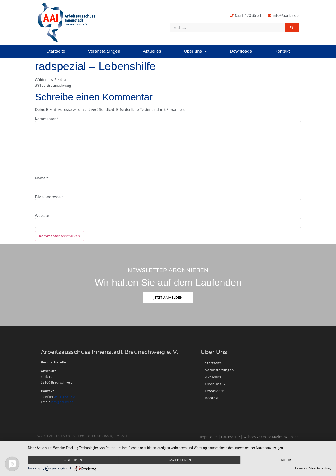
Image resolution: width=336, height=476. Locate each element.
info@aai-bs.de (62, 402)
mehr (286, 460)
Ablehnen (73, 460)
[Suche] (292, 27)
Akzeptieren (179, 460)
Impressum (208, 437)
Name (42, 178)
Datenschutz (230, 437)
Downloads (241, 51)
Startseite (55, 51)
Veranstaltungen (104, 51)
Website (42, 215)
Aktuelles (152, 51)
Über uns (195, 51)
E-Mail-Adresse (49, 197)
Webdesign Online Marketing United (271, 437)
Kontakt (282, 51)
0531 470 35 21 (65, 396)
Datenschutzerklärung (320, 468)
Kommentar (47, 119)
